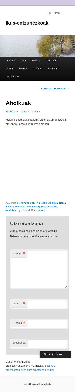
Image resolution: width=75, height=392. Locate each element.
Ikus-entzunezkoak (27, 23)
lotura (41, 210)
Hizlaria (36, 60)
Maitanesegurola (36, 206)
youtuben (11, 210)
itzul (23, 111)
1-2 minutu (23, 203)
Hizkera (23, 68)
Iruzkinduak (13, 76)
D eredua (20, 206)
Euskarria (53, 68)
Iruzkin (19, 254)
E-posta (19, 323)
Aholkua (53, 203)
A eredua (37, 68)
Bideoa (10, 206)
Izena (19, 304)
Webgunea (19, 342)
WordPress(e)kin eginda (37, 384)
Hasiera (11, 60)
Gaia (23, 60)
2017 (33, 203)
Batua (62, 203)
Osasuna (52, 206)
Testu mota (51, 60)
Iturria (10, 68)
